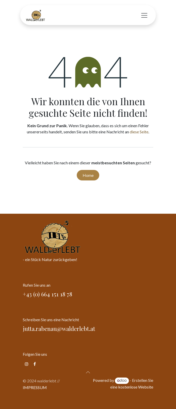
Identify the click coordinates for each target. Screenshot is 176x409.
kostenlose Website (135, 386)
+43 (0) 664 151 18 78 (48, 294)
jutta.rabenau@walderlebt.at (59, 328)
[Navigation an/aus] (144, 15)
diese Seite (139, 131)
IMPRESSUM (35, 387)
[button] (88, 372)
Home (88, 175)
